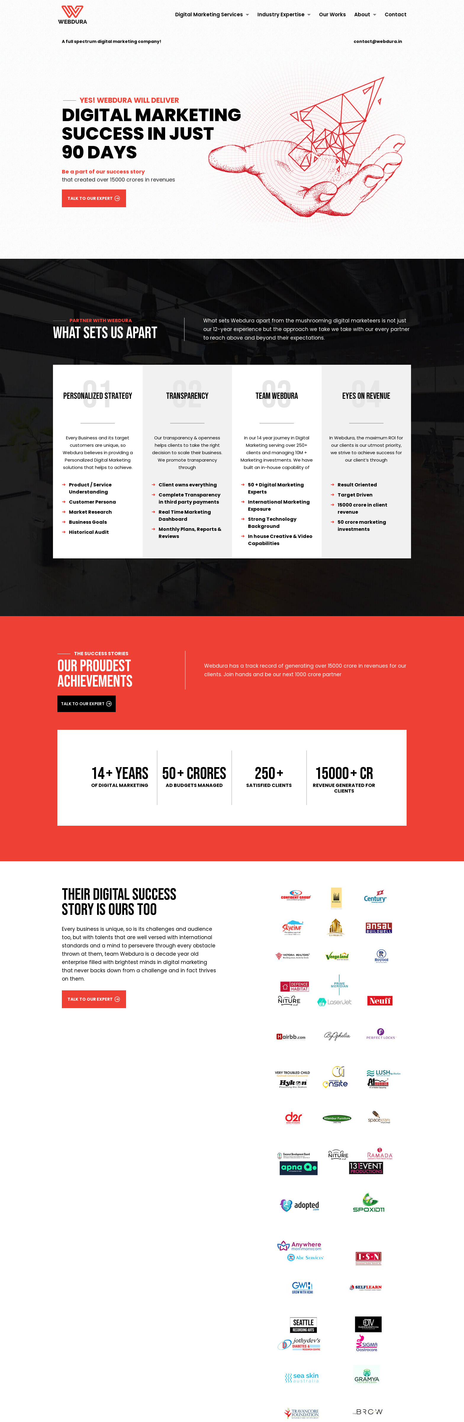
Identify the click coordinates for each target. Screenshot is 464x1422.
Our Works (332, 14)
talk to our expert (94, 198)
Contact (396, 14)
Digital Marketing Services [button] (212, 14)
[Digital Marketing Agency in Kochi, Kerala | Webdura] (72, 14)
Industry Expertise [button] (284, 14)
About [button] (365, 14)
